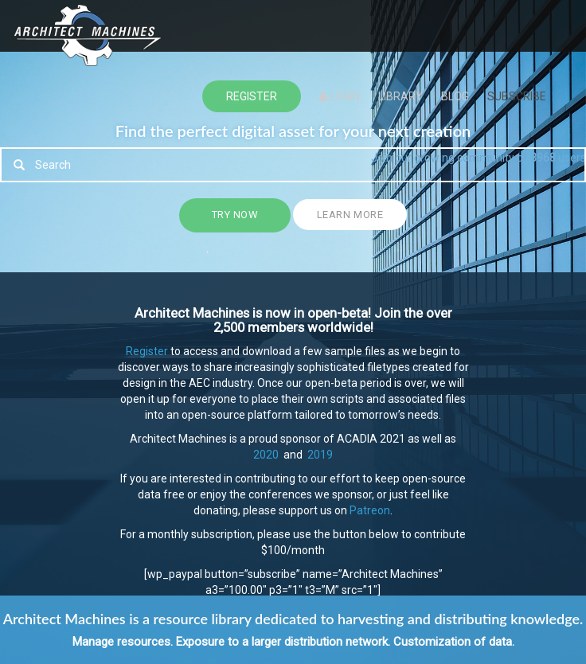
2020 (266, 454)
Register (147, 351)
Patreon (370, 510)
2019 (319, 454)
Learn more (350, 215)
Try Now (235, 215)
